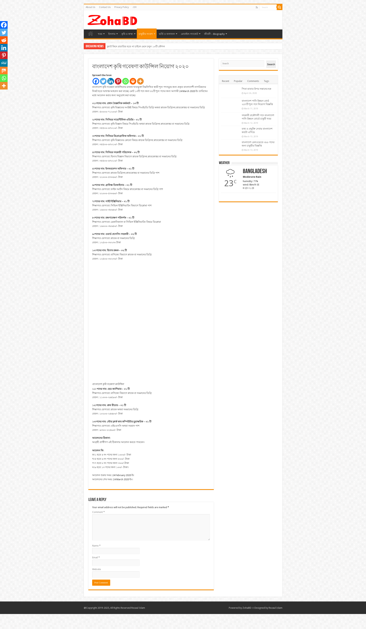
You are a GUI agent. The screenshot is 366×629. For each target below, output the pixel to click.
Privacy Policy (121, 7)
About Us (90, 7)
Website (96, 584)
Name (96, 560)
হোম (135, 7)
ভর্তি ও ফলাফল (167, 33)
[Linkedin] (110, 81)
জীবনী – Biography (214, 33)
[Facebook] (96, 81)
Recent (225, 81)
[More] (140, 81)
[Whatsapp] (125, 81)
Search (271, 64)
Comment (98, 527)
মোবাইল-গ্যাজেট (189, 33)
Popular (238, 81)
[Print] (133, 81)
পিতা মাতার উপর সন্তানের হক (256, 88)
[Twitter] (103, 81)
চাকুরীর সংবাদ (146, 33)
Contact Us (105, 7)
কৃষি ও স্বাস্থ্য (127, 33)
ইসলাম (111, 33)
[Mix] (4, 70)
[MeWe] (4, 63)
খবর (100, 33)
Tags (266, 81)
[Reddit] (4, 40)
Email (96, 572)
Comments (253, 81)
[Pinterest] (118, 81)
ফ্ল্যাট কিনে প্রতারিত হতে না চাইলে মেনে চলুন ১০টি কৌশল (136, 46)
